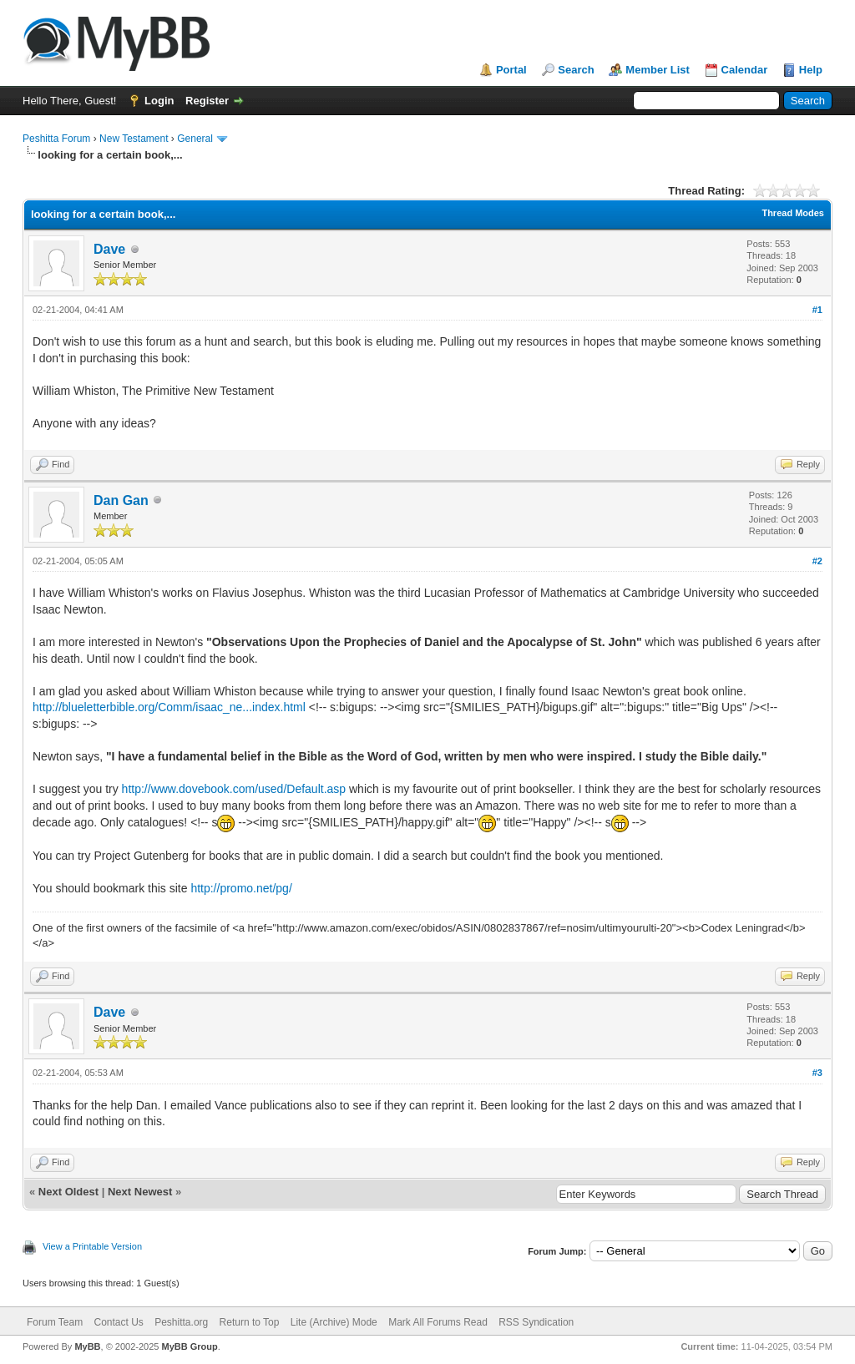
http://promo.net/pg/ (240, 888)
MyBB (87, 1346)
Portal (511, 69)
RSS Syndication (536, 1322)
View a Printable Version (92, 1246)
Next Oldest (68, 1191)
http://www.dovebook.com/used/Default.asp (234, 789)
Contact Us (118, 1322)
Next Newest (140, 1191)
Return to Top (250, 1322)
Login (159, 100)
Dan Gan (121, 500)
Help (810, 69)
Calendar (744, 69)
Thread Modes (792, 213)
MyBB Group (189, 1346)
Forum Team (55, 1322)
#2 (817, 561)
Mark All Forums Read (438, 1322)
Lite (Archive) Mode (334, 1322)
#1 (817, 310)
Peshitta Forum (56, 138)
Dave (109, 249)
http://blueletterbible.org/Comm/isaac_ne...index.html (169, 707)
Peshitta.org (181, 1322)
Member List (657, 69)
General (195, 138)
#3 (817, 1073)
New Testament (133, 138)
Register (207, 100)
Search (576, 69)
